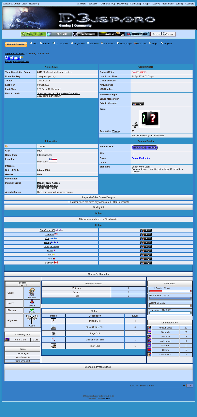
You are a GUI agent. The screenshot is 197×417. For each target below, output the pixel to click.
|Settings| (189, 3)
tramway (51, 262)
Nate (51, 258)
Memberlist (108, 43)
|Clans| (179, 3)
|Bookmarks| (168, 3)
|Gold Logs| (135, 3)
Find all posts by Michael (17, 61)
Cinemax (51, 234)
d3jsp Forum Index (15, 53)
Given (116, 131)
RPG (33, 43)
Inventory (21, 353)
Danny (51, 242)
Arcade (45, 43)
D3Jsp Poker (60, 43)
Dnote (51, 250)
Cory (51, 238)
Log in (153, 43)
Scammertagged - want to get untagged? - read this (157, 169)
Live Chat (140, 43)
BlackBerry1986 (51, 230)
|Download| (122, 3)
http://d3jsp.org (44, 155)
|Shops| (146, 3)
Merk (51, 254)
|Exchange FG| (107, 3)
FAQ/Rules (78, 43)
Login (24, 3)
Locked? (136, 171)
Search (92, 43)
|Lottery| (156, 3)
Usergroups (124, 43)
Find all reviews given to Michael (148, 135)
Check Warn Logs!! (141, 166)
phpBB (106, 396)
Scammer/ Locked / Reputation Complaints (58, 93)
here (45, 192)
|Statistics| (93, 3)
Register (33, 3)
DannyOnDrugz (51, 246)
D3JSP (40, 150)
